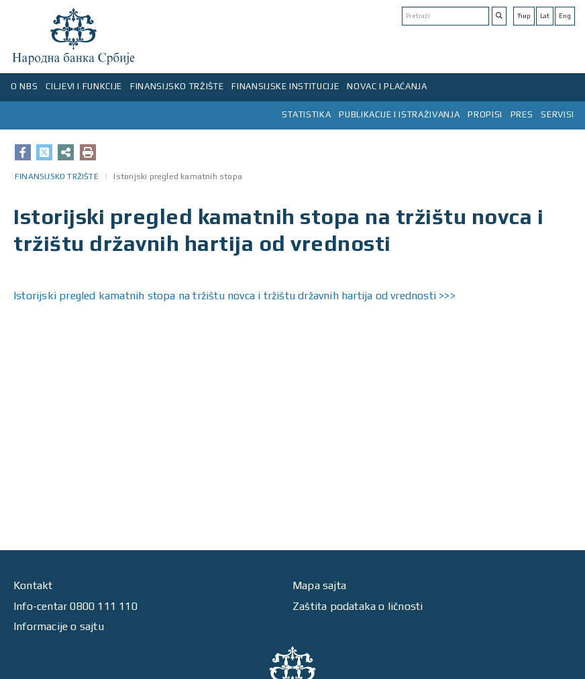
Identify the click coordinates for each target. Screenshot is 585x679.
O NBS (24, 86)
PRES (522, 114)
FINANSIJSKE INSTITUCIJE (285, 86)
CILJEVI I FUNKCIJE (84, 86)
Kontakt (32, 585)
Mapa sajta (319, 585)
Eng (565, 15)
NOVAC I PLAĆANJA (387, 86)
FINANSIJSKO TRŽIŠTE (176, 86)
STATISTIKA (306, 114)
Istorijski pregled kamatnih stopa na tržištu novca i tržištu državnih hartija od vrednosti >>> (234, 295)
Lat (544, 15)
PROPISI (485, 114)
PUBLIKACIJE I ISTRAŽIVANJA (399, 114)
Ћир (524, 15)
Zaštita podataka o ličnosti (357, 606)
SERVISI (557, 114)
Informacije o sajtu (58, 626)
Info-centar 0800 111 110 (75, 606)
